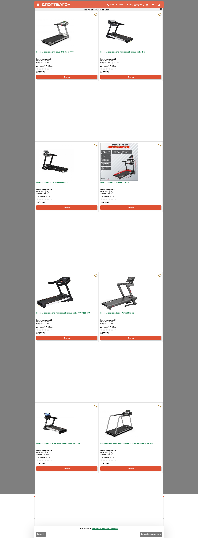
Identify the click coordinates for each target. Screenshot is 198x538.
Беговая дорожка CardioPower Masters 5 (117, 313)
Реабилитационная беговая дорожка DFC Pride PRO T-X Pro (126, 443)
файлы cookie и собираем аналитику (105, 529)
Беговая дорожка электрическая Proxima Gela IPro (58, 443)
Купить (67, 77)
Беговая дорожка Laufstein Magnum (52, 182)
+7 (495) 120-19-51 (135, 5)
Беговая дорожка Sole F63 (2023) (114, 182)
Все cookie (40, 534)
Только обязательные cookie (151, 534)
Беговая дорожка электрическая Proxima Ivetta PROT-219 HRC (63, 313)
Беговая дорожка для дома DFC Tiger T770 (55, 52)
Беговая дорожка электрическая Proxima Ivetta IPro (122, 52)
